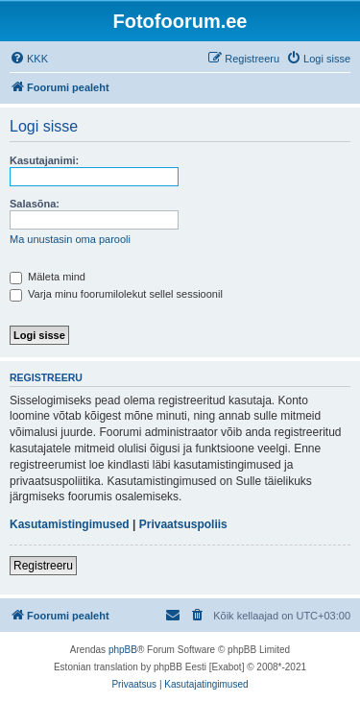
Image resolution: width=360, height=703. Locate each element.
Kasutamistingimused (70, 524)
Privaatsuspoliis (183, 524)
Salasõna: (35, 203)
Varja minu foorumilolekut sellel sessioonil (116, 294)
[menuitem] (29, 58)
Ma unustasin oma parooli (70, 239)
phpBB (122, 649)
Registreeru (43, 565)
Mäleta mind (47, 276)
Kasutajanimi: (44, 160)
